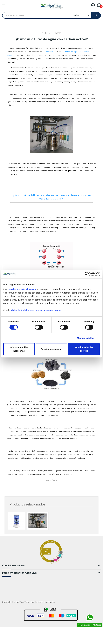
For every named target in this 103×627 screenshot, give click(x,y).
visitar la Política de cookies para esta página (36, 310)
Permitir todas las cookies (84, 349)
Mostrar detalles (85, 338)
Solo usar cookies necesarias (19, 349)
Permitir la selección (51, 349)
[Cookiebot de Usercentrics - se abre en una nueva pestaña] (87, 274)
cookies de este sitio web (22, 289)
